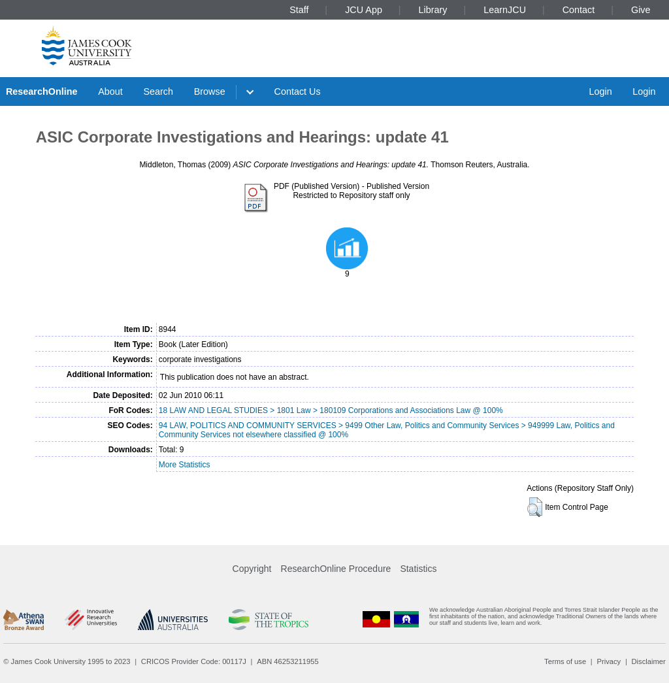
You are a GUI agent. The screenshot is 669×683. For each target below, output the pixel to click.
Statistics (418, 568)
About (110, 91)
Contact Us (297, 91)
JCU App (363, 10)
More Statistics (184, 464)
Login (600, 91)
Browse (209, 91)
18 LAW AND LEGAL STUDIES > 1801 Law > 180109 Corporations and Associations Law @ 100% (331, 410)
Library (433, 10)
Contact (579, 10)
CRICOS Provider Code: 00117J (193, 661)
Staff (298, 10)
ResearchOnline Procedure (336, 568)
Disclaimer (649, 661)
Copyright (252, 568)
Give (641, 10)
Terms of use (565, 661)
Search (158, 91)
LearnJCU (504, 10)
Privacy (608, 661)
